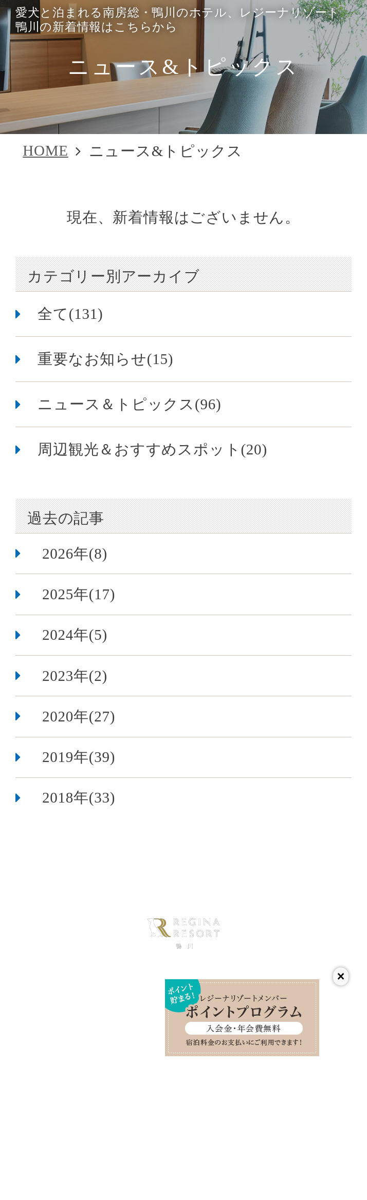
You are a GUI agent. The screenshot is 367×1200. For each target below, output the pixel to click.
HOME (45, 150)
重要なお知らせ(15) (105, 359)
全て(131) (70, 314)
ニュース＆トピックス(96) (129, 404)
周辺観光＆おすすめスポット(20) (152, 449)
